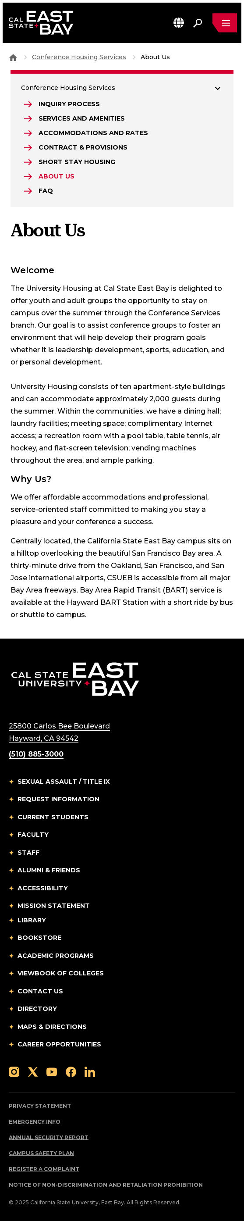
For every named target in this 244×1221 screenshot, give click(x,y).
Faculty (33, 835)
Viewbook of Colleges (61, 973)
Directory (37, 1009)
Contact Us (40, 991)
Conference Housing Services (79, 57)
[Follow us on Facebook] (71, 1071)
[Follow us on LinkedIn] (90, 1071)
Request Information (58, 799)
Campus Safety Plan (41, 1153)
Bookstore (39, 938)
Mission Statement (54, 906)
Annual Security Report (48, 1137)
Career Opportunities (59, 1044)
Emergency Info (34, 1121)
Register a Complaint (44, 1169)
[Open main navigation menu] (224, 22)
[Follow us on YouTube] (51, 1071)
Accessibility (43, 888)
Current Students (53, 817)
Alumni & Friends (49, 870)
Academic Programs (56, 956)
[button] (178, 22)
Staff (28, 853)
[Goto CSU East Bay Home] (13, 57)
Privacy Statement (40, 1106)
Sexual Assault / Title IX (64, 781)
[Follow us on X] (33, 1071)
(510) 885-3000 (36, 754)
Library (32, 920)
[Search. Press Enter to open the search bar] (197, 22)
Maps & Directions (52, 1027)
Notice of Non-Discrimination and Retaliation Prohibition (106, 1185)
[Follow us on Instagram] (14, 1071)
